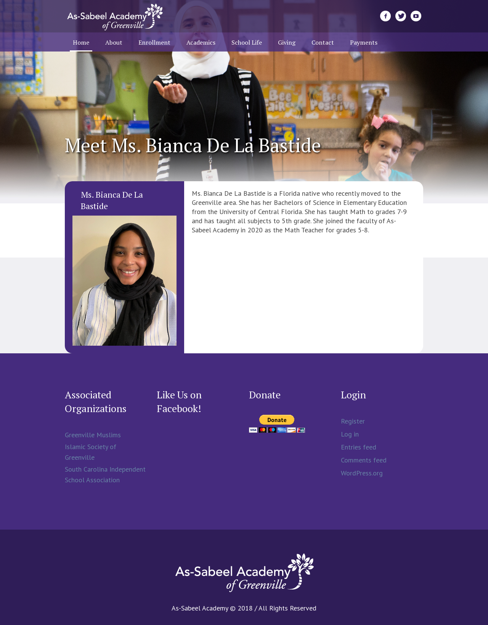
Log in (350, 434)
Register (353, 421)
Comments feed (364, 460)
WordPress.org (362, 473)
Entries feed (358, 447)
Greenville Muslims (93, 434)
